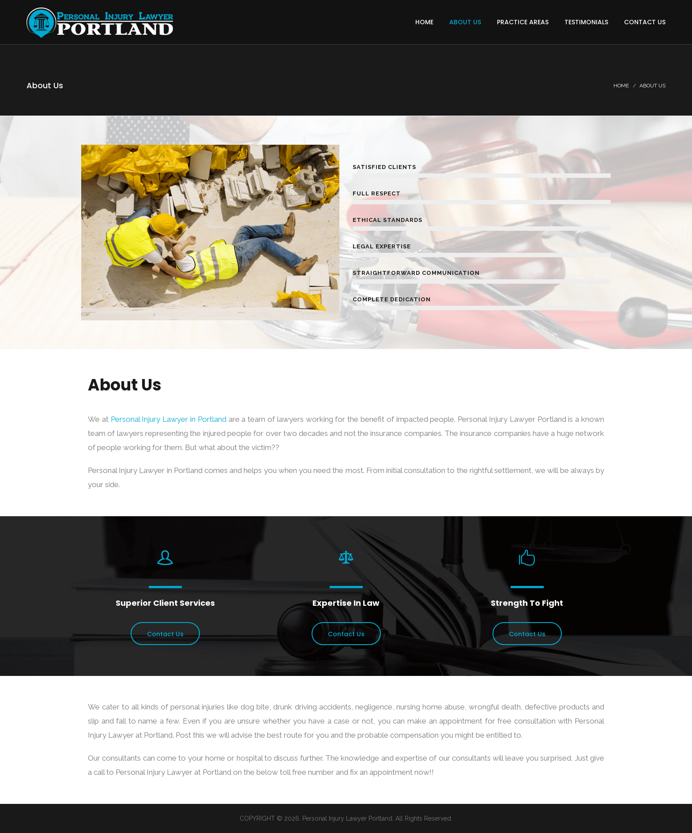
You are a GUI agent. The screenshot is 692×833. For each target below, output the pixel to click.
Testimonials (586, 22)
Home (424, 22)
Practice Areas (523, 22)
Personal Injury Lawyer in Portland (168, 419)
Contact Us (645, 22)
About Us (465, 22)
